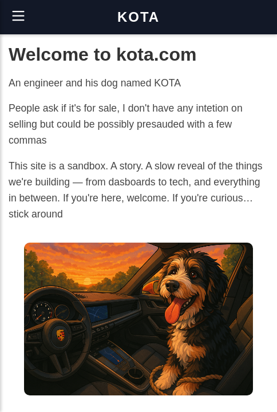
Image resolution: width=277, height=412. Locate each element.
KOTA (138, 17)
